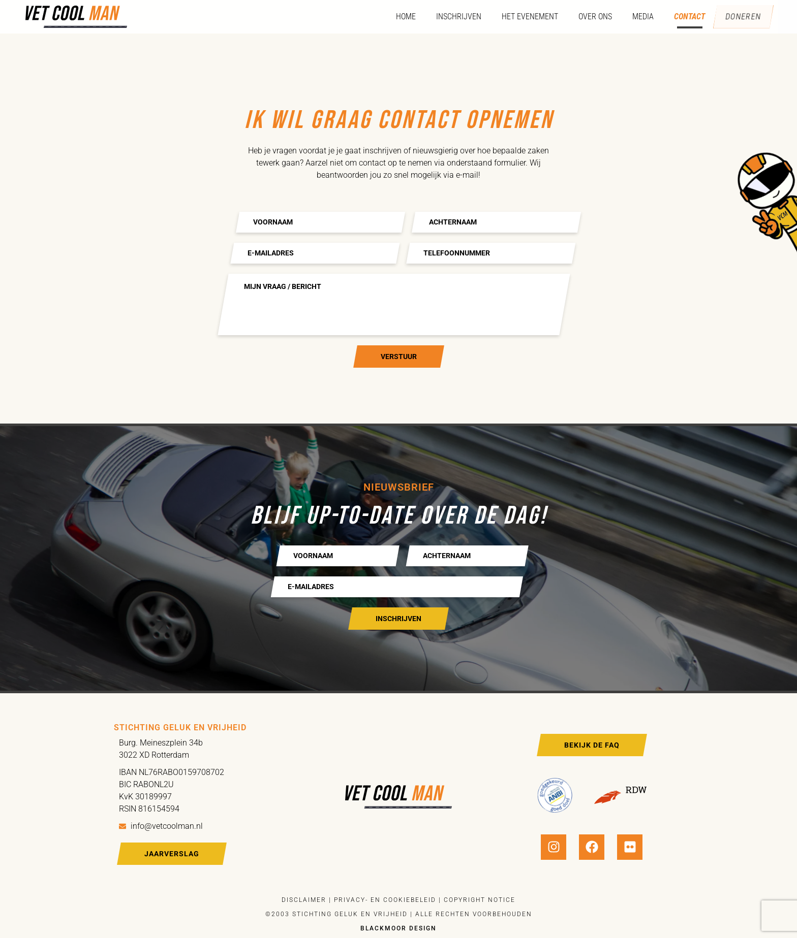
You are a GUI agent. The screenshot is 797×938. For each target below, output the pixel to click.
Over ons (589, 16)
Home (400, 16)
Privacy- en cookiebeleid (383, 899)
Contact (683, 16)
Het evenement (524, 16)
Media (637, 16)
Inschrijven (452, 16)
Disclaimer (304, 899)
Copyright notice (479, 899)
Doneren (740, 17)
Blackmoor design (398, 928)
